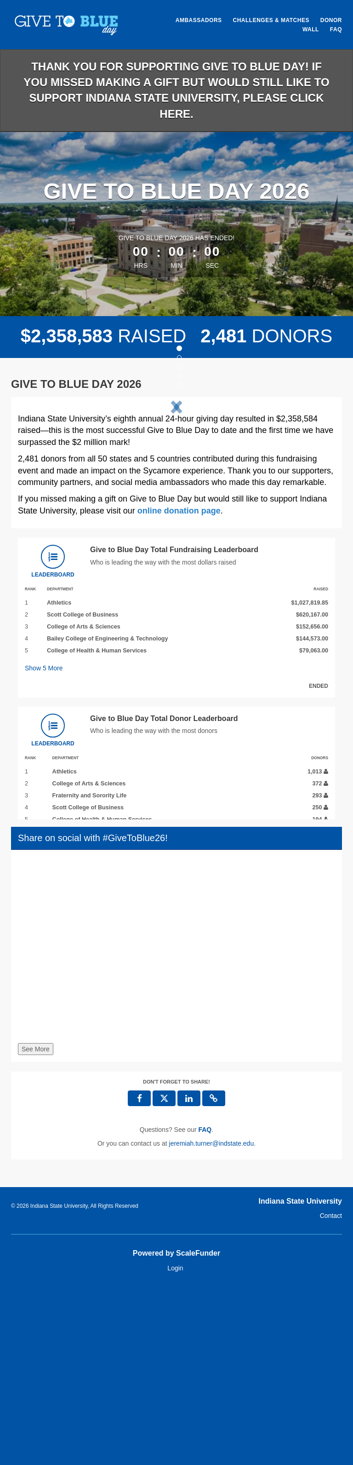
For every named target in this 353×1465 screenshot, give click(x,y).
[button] (42, 493)
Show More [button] (44, 847)
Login (175, 1446)
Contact (331, 1394)
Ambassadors (199, 20)
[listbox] (176, 493)
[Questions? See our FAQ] (204, 1308)
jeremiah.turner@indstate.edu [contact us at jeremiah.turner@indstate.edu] (211, 1322)
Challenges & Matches (271, 20)
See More (36, 1227)
